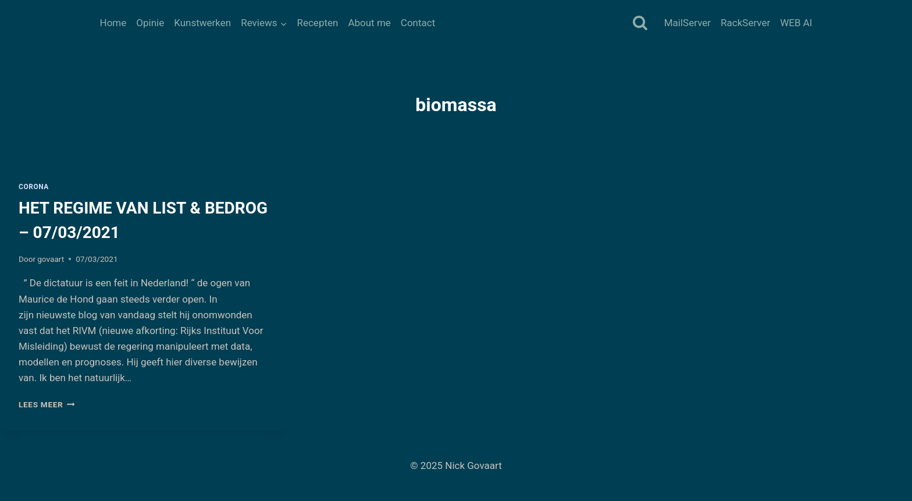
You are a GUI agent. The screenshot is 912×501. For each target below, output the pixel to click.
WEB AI (796, 23)
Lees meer (47, 404)
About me (369, 23)
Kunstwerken (202, 23)
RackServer (745, 23)
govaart (50, 259)
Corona (34, 187)
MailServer (687, 23)
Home (113, 23)
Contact (418, 23)
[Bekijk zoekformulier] (640, 23)
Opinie (150, 23)
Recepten (317, 23)
